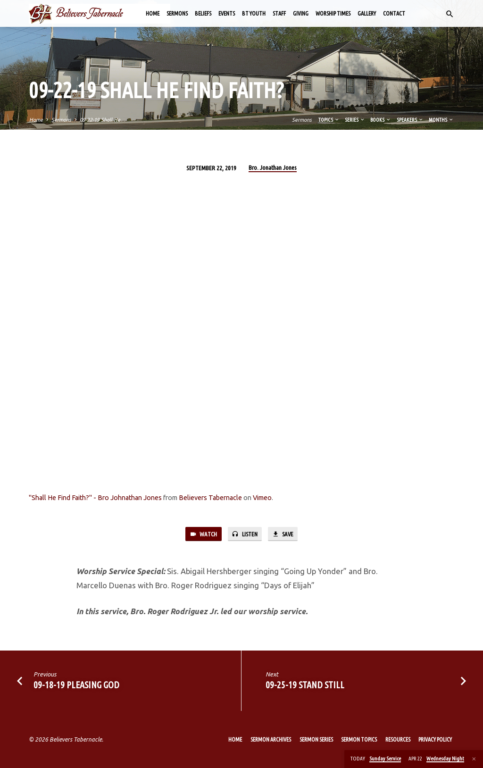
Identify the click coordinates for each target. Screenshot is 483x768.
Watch (202, 534)
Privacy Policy (435, 739)
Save (283, 534)
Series (355, 120)
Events (226, 13)
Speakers (410, 120)
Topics (329, 120)
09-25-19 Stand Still (305, 685)
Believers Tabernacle (210, 497)
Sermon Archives (270, 739)
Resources (397, 739)
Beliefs (203, 13)
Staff (279, 13)
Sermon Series (316, 739)
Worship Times (333, 13)
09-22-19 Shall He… (102, 120)
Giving (300, 13)
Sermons (177, 13)
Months (441, 120)
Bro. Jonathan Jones (273, 167)
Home (152, 13)
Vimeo (262, 497)
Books (380, 120)
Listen (244, 534)
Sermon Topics (359, 739)
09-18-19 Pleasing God (76, 685)
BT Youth (254, 13)
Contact (394, 13)
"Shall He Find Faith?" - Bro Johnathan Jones (95, 497)
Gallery (367, 13)
